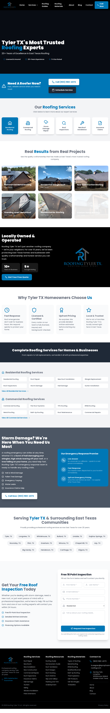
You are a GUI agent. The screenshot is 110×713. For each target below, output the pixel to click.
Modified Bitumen (74, 670)
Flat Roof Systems (38, 406)
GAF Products (73, 679)
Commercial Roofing (12, 406)
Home (22, 5)
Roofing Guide (51, 661)
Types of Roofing (74, 661)
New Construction (30, 670)
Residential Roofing (11, 379)
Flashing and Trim (52, 682)
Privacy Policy (103, 705)
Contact (89, 5)
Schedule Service (62, 90)
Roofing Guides (46, 5)
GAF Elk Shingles (73, 682)
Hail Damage (63, 386)
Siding (26, 688)
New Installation (29, 667)
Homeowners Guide (53, 664)
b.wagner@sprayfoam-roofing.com (99, 666)
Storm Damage (36, 386)
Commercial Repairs (93, 412)
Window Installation (31, 691)
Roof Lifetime (51, 676)
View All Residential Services (15, 391)
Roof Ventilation (52, 667)
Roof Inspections (10, 386)
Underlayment (51, 685)
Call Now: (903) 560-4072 (19, 496)
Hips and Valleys (52, 679)
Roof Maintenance (65, 412)
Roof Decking (50, 673)
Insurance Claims (30, 679)
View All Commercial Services (16, 418)
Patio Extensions (30, 694)
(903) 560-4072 (98, 661)
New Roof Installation (66, 379)
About (71, 5)
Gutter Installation (92, 386)
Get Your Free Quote (17, 277)
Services (33, 5)
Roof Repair (35, 379)
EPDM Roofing (90, 406)
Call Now (100, 5)
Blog (80, 5)
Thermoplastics (73, 676)
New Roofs (27, 664)
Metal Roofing (9, 412)
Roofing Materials (60, 5)
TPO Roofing (62, 406)
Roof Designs (50, 670)
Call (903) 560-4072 (64, 82)
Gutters (26, 685)
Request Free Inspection (83, 628)
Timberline (72, 685)
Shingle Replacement (93, 379)
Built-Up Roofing (37, 412)
